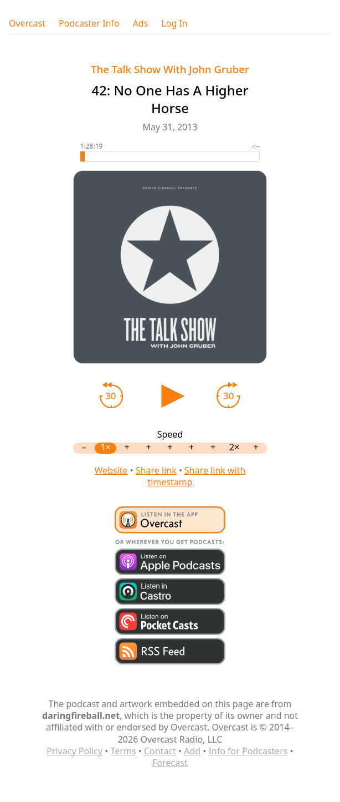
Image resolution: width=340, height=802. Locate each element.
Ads (140, 23)
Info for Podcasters (247, 751)
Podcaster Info (89, 23)
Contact (160, 751)
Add (192, 751)
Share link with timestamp (196, 476)
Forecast (169, 763)
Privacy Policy (74, 751)
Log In (174, 23)
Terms (123, 751)
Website (111, 470)
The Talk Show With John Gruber (170, 69)
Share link (156, 470)
